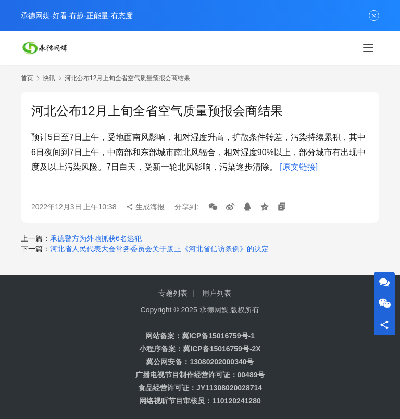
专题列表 (173, 293)
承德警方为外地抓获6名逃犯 (96, 238)
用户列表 (216, 293)
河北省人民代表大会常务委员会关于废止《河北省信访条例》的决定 (159, 249)
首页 (27, 78)
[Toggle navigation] (368, 48)
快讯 (49, 78)
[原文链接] (299, 166)
